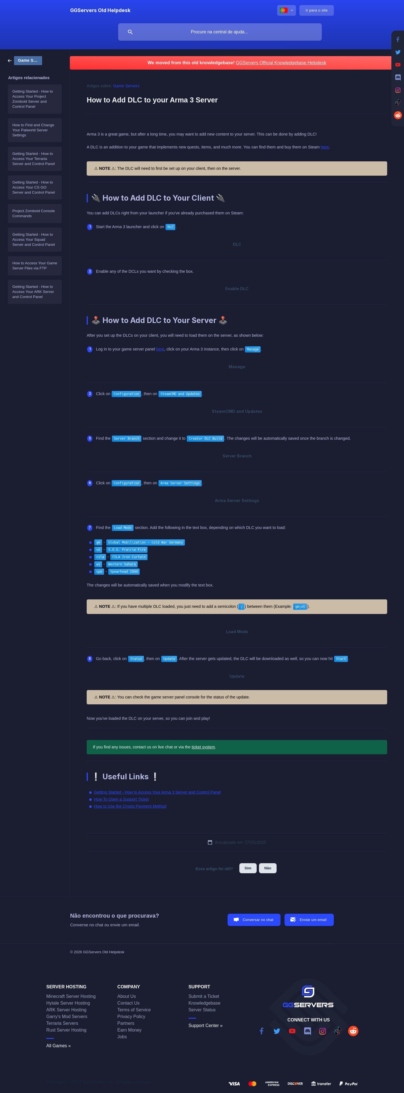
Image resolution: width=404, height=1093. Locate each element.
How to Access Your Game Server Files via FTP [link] (34, 265)
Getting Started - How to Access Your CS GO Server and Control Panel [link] (33, 187)
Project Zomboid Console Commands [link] (33, 213)
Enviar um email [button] (313, 920)
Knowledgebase (205, 1003)
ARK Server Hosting (66, 1009)
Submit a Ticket (204, 996)
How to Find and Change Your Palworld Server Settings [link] (33, 130)
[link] (25, 60)
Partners (125, 1023)
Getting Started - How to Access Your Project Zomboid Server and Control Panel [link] (32, 99)
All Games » (58, 1045)
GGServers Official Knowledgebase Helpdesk (281, 62)
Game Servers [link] (126, 86)
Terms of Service (134, 1009)
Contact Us (128, 1003)
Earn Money (129, 1030)
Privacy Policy (131, 1016)
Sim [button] (248, 868)
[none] (100, 10)
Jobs (122, 1036)
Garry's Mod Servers (66, 1016)
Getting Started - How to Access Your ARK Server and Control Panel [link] (33, 292)
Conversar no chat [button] (258, 920)
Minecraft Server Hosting (71, 996)
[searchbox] (220, 32)
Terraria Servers (62, 1023)
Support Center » (206, 1025)
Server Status (202, 1009)
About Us (126, 996)
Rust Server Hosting (66, 1030)
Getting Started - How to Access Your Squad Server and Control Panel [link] (33, 239)
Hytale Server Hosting (68, 1003)
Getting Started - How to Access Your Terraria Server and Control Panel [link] (33, 159)
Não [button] (267, 868)
